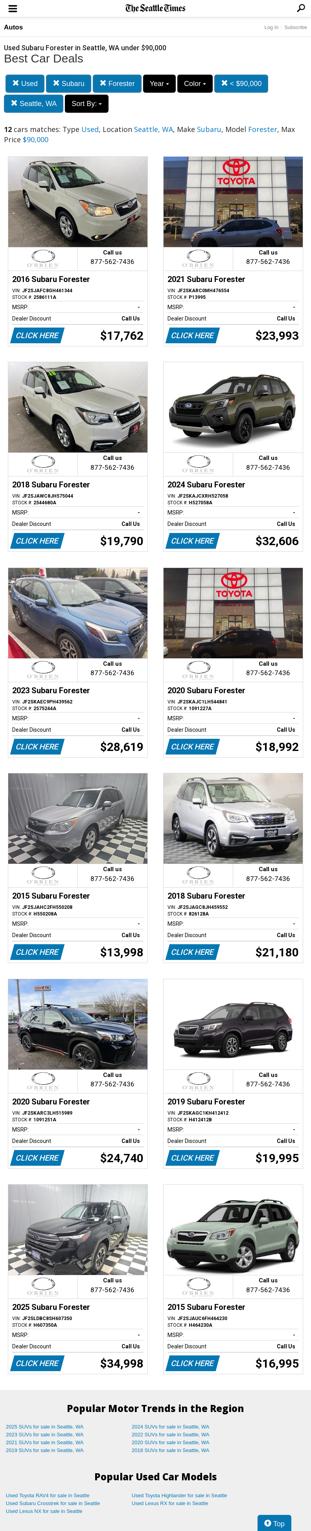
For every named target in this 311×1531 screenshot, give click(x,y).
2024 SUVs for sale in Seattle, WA (171, 1427)
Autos (13, 27)
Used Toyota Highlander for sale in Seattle (179, 1495)
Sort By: (87, 104)
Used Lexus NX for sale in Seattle (44, 1511)
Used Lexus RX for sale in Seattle (170, 1503)
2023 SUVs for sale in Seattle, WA (45, 1435)
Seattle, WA (34, 103)
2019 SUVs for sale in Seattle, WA (45, 1450)
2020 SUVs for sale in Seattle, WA (171, 1442)
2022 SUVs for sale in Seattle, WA (171, 1435)
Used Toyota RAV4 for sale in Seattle (48, 1495)
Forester (117, 83)
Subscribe (295, 27)
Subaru (69, 83)
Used (25, 83)
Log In (271, 27)
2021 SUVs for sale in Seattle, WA (45, 1442)
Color (195, 84)
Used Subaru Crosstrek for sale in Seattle (53, 1503)
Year (159, 84)
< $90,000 (241, 83)
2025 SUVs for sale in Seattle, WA (45, 1427)
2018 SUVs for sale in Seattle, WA (171, 1450)
